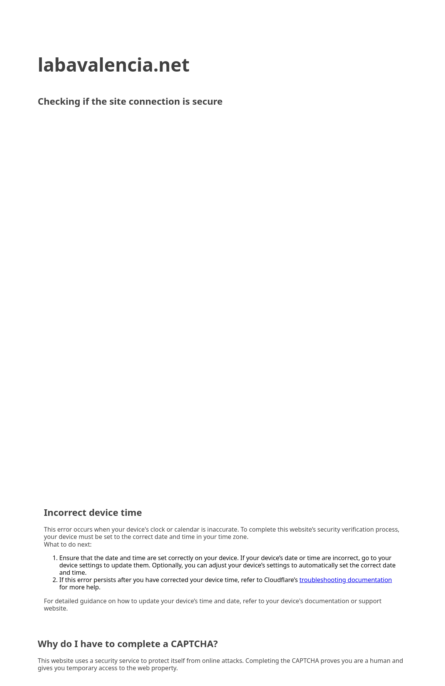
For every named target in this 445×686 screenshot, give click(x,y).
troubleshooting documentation (345, 580)
